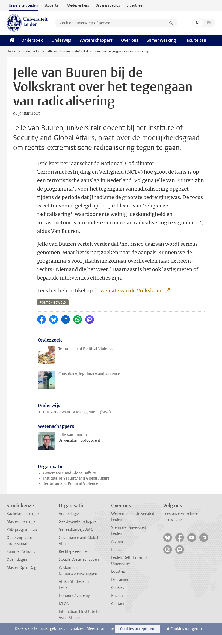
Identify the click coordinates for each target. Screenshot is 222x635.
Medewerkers (78, 5)
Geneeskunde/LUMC (76, 529)
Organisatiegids (108, 5)
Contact (117, 603)
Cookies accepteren (137, 628)
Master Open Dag (21, 567)
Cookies (117, 587)
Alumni (117, 541)
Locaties (118, 571)
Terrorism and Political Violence (70, 483)
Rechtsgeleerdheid (74, 551)
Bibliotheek (135, 5)
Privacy (117, 595)
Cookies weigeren (186, 628)
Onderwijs (61, 40)
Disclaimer (119, 579)
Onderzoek (32, 40)
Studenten (52, 5)
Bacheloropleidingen (24, 513)
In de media (30, 51)
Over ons (129, 40)
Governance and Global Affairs (69, 473)
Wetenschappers (96, 40)
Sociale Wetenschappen (79, 559)
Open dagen (17, 559)
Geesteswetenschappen (79, 521)
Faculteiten (195, 40)
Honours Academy (74, 595)
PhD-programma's (22, 529)
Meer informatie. (101, 628)
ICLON (64, 603)
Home (11, 51)
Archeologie (69, 513)
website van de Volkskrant (131, 290)
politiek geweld (53, 303)
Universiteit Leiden (23, 5)
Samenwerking (161, 40)
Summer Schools (21, 551)
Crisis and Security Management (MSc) (77, 412)
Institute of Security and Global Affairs (76, 478)
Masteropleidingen (22, 521)
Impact (117, 549)
